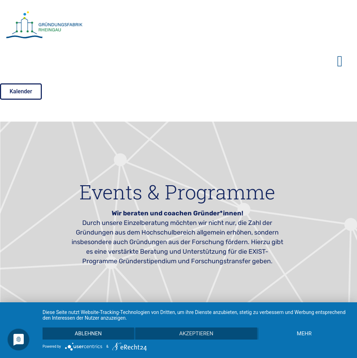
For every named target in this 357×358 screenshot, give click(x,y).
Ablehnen (88, 333)
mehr (304, 333)
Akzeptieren (196, 333)
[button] (339, 61)
